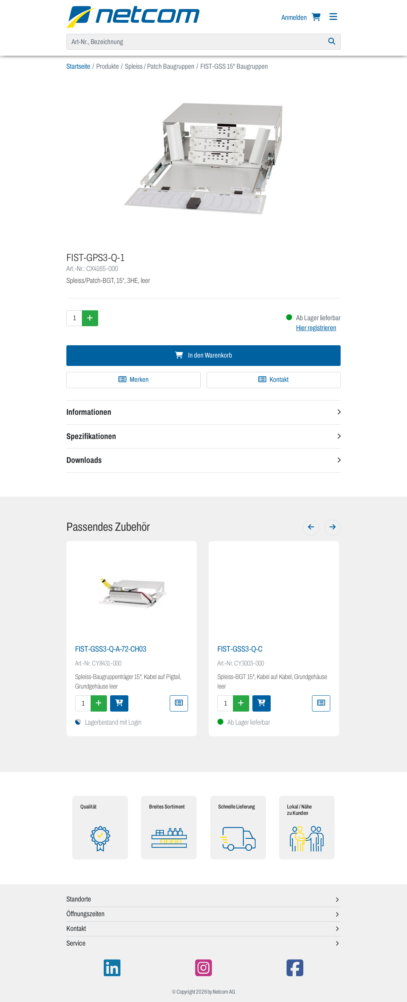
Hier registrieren (316, 328)
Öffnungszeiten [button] (85, 914)
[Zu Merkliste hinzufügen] (133, 380)
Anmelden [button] (294, 17)
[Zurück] (311, 528)
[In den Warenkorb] (119, 703)
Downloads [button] (84, 460)
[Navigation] (333, 17)
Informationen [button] (88, 412)
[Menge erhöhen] (90, 318)
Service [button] (75, 943)
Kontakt (273, 379)
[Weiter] (332, 528)
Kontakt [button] (76, 928)
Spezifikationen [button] (91, 436)
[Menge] (74, 318)
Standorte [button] (78, 899)
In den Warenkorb (203, 355)
